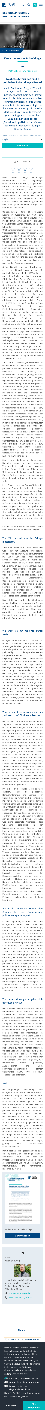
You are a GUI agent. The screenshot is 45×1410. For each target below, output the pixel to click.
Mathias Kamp (14, 70)
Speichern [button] (11, 1405)
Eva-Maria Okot (30, 70)
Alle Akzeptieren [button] (34, 1405)
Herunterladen (22, 1235)
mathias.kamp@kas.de (17, 1293)
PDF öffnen (22, 145)
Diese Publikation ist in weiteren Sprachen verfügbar (22, 135)
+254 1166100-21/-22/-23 (18, 1297)
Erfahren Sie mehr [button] (20, 1373)
